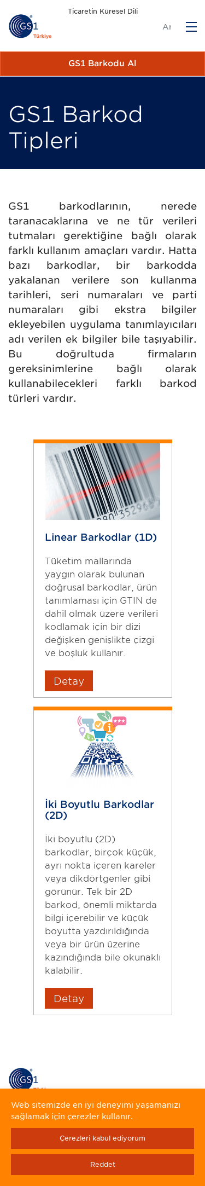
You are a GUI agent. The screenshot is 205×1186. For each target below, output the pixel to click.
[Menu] (191, 27)
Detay (69, 681)
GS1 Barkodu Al (102, 63)
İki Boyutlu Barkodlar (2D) (99, 809)
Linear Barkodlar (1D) (101, 537)
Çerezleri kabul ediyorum (102, 1138)
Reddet (102, 1164)
